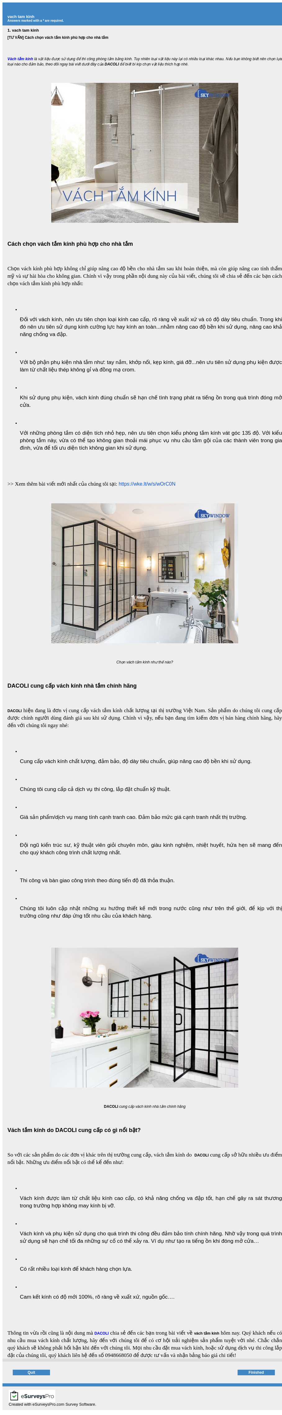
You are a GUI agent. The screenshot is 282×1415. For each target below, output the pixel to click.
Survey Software (80, 1404)
